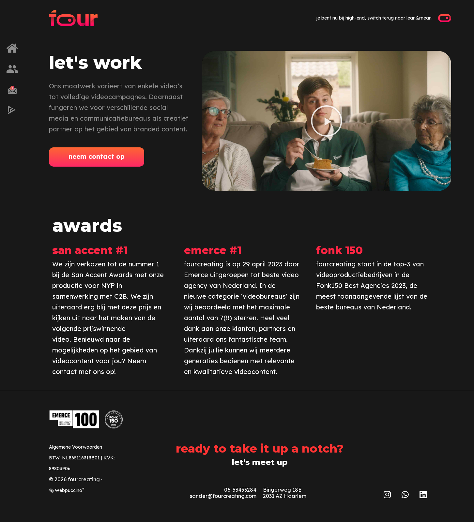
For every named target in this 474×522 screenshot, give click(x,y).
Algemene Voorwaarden (75, 447)
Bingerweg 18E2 (282, 492)
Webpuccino (69, 490)
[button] (326, 121)
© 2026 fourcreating (74, 479)
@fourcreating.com (231, 496)
